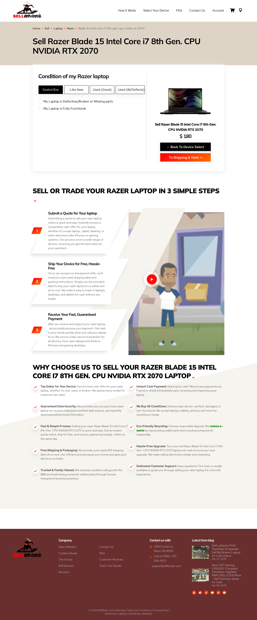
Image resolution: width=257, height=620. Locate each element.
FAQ (179, 11)
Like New (76, 90)
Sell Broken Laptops (116, 613)
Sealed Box (51, 90)
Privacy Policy (160, 610)
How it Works (127, 11)
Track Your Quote (110, 566)
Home (36, 28)
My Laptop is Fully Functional (92, 109)
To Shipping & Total (185, 157)
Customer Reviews (111, 559)
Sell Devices (66, 566)
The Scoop (65, 559)
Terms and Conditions (139, 610)
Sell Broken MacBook (140, 613)
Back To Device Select (185, 147)
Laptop (58, 28)
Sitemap (120, 610)
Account (218, 11)
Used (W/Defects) (131, 90)
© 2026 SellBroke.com (101, 610)
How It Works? (67, 547)
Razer (70, 28)
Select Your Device (156, 11)
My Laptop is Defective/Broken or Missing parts (92, 101)
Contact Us (197, 11)
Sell (47, 28)
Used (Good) (102, 90)
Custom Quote (68, 553)
